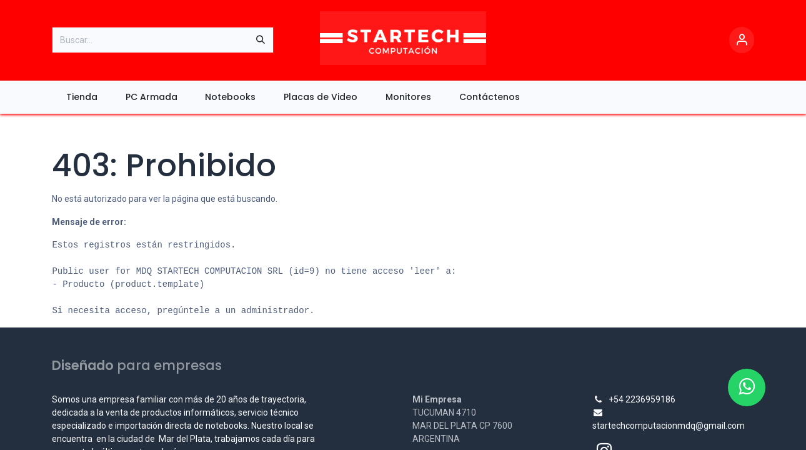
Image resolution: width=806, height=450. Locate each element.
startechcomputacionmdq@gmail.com (668, 426)
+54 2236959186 (642, 399)
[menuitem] (81, 97)
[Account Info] (741, 40)
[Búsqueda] (260, 40)
